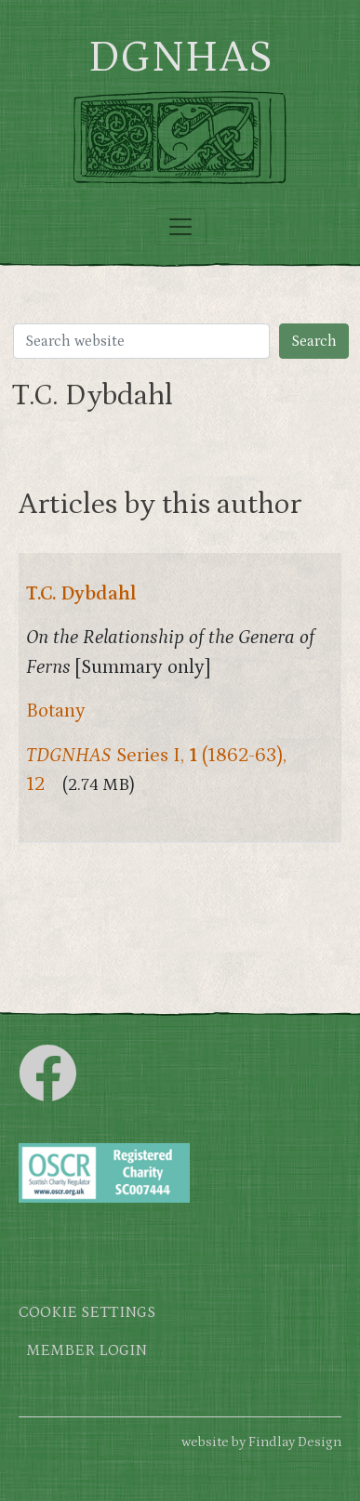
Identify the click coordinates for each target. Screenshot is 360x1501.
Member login (86, 1351)
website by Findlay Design (261, 1442)
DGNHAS (180, 58)
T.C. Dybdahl (81, 594)
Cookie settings (87, 1313)
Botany (56, 711)
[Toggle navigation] (180, 226)
